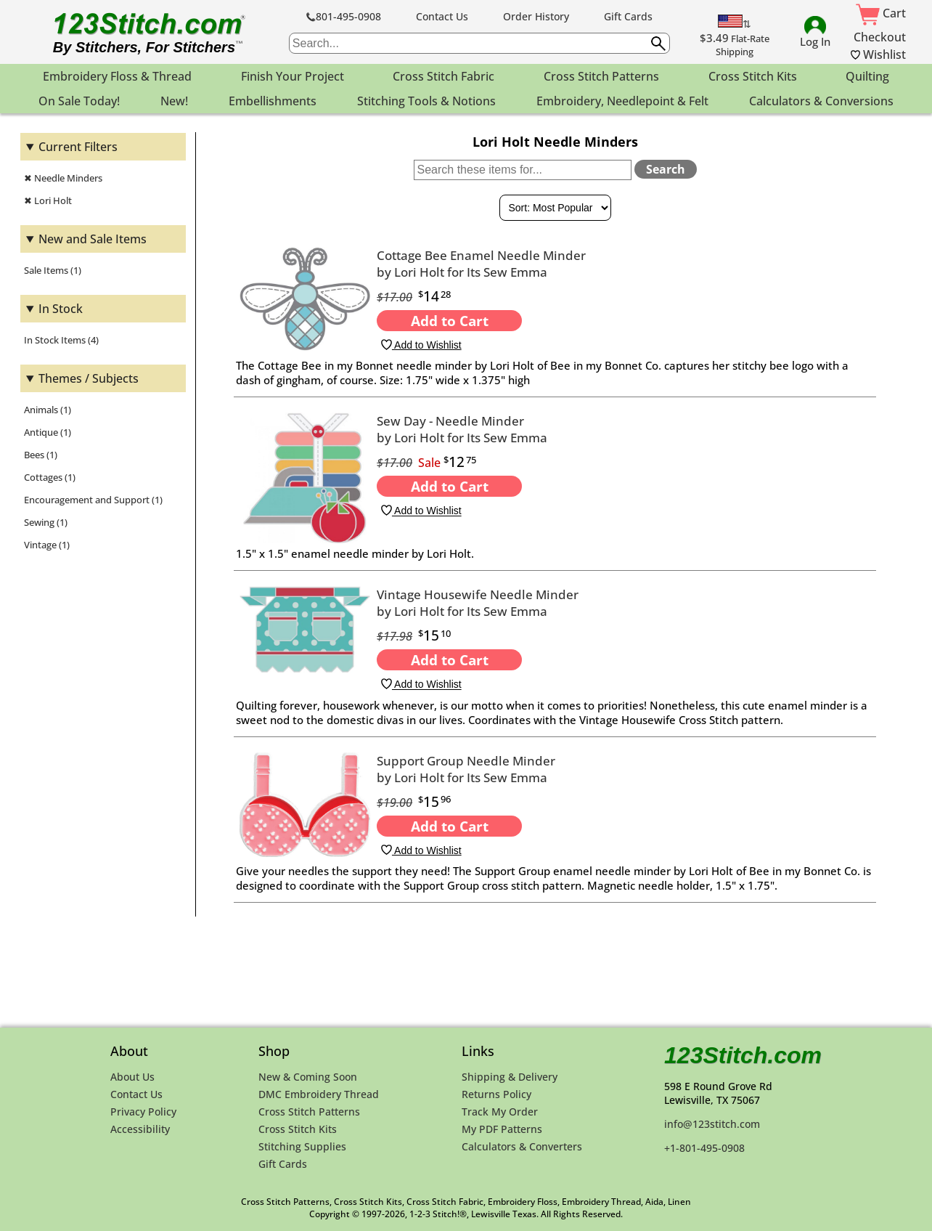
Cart (881, 13)
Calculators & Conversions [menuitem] (821, 101)
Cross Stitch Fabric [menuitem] (443, 76)
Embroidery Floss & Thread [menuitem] (117, 76)
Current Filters (78, 147)
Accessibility (140, 1129)
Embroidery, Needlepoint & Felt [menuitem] (622, 101)
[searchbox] (479, 43)
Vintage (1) (47, 544)
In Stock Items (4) (61, 339)
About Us (132, 1077)
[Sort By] (555, 208)
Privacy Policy (143, 1111)
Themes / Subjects (88, 378)
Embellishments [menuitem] (272, 101)
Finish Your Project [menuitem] (292, 76)
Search (665, 169)
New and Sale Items (92, 239)
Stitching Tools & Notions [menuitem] (426, 101)
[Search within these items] (522, 170)
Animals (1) (47, 409)
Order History (536, 16)
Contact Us (442, 16)
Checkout (880, 37)
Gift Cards (628, 16)
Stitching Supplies (302, 1146)
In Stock (60, 309)
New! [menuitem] (174, 101)
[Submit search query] (658, 43)
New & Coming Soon (307, 1077)
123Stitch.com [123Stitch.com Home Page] (743, 1055)
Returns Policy (496, 1094)
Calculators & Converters (522, 1146)
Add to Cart (450, 321)
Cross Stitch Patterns (309, 1111)
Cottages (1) (49, 477)
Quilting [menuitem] (867, 76)
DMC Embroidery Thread (318, 1094)
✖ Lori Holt (48, 200)
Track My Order (500, 1111)
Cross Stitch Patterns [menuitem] (601, 76)
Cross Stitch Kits (297, 1129)
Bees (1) (40, 454)
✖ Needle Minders (63, 177)
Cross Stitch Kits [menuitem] (752, 76)
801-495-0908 (343, 16)
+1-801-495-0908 (704, 1148)
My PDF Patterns (502, 1129)
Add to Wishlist (421, 345)
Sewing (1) (46, 522)
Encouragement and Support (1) (93, 499)
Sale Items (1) (52, 270)
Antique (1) (47, 432)
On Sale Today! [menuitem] (79, 101)
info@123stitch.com (712, 1124)
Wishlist (878, 54)
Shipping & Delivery (509, 1077)
